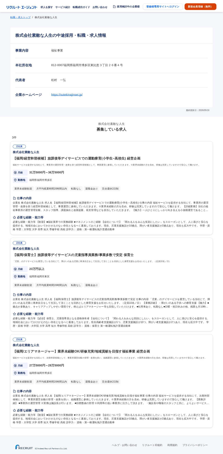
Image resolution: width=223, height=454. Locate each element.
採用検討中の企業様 (128, 6)
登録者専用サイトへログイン (162, 6)
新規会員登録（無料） (200, 6)
